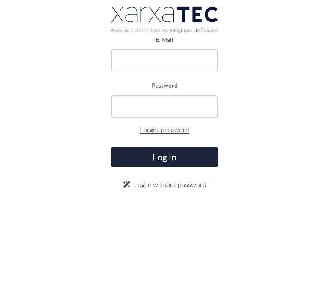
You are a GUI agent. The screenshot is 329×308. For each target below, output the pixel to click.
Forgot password (164, 129)
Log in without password (164, 184)
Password (165, 85)
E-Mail (164, 39)
